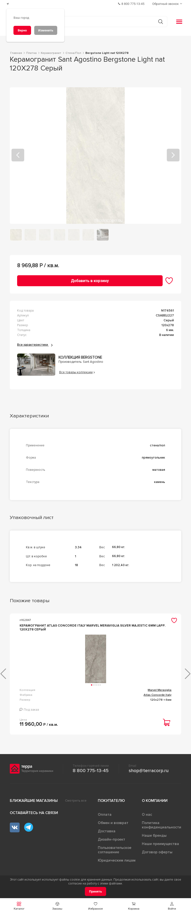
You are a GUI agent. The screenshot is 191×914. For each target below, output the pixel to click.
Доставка (106, 835)
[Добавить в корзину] (90, 280)
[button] (19, 906)
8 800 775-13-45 (91, 774)
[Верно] (22, 30)
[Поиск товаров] (93, 21)
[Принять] (95, 891)
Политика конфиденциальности (161, 829)
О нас (147, 818)
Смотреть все (76, 804)
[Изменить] (45, 30)
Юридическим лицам (116, 864)
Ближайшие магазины (34, 804)
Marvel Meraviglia (71, 694)
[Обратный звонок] (168, 4)
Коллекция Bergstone (80, 357)
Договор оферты (157, 856)
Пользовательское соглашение (114, 853)
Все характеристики (35, 345)
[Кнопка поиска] (160, 21)
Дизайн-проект (111, 843)
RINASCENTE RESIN (157, 694)
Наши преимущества (160, 847)
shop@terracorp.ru (149, 774)
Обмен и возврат (113, 827)
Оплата (105, 818)
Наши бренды (154, 839)
